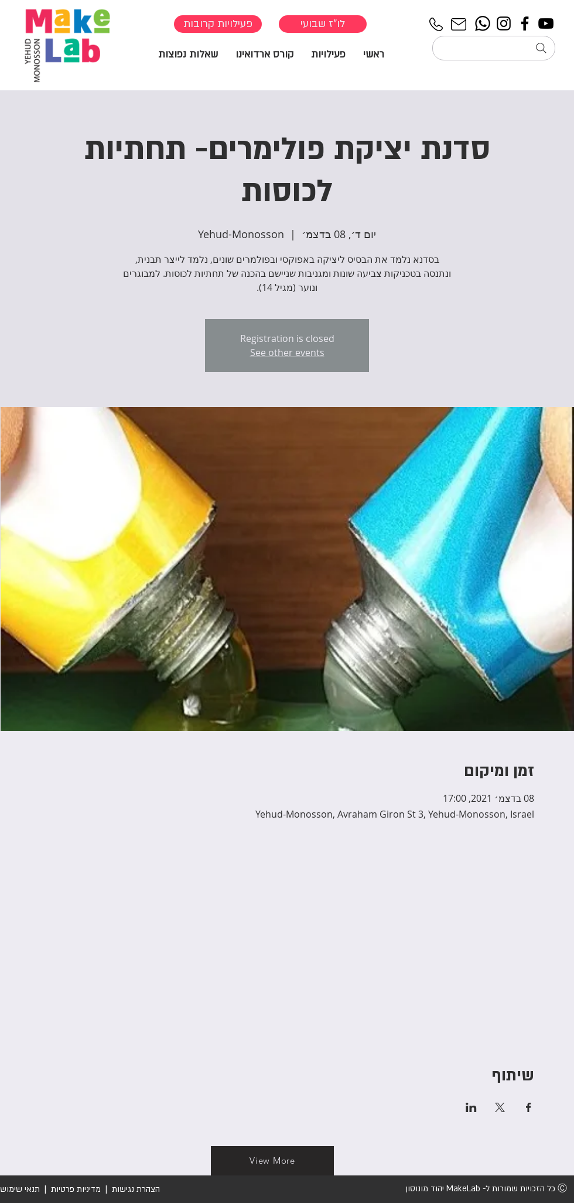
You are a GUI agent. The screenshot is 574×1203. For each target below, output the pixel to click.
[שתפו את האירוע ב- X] (499, 1107)
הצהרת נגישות (135, 1189)
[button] (328, 53)
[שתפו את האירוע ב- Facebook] (528, 1107)
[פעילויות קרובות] (218, 24)
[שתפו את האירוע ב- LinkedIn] (471, 1107)
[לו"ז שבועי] (323, 24)
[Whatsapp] (482, 23)
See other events (287, 352)
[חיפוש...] (493, 48)
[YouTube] (546, 23)
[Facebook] (524, 23)
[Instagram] (503, 23)
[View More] (272, 1160)
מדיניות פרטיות (76, 1189)
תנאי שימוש (20, 1189)
